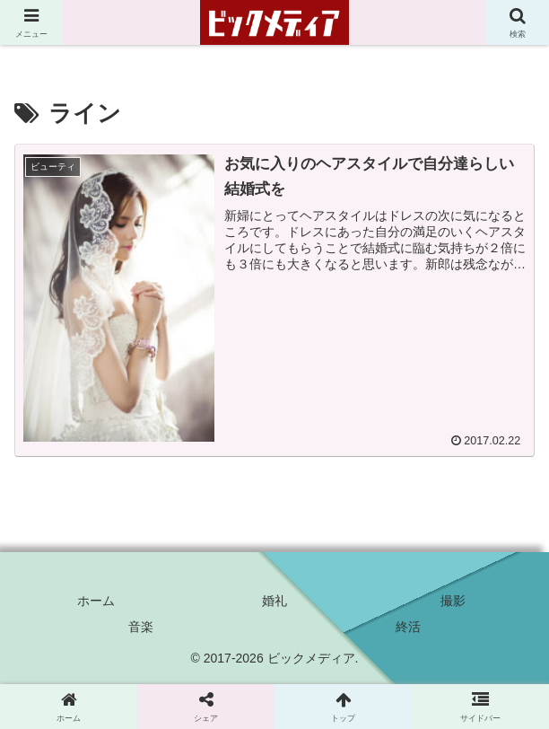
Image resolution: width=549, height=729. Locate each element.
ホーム (96, 600)
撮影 (453, 600)
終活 (408, 626)
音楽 (140, 626)
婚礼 (274, 600)
